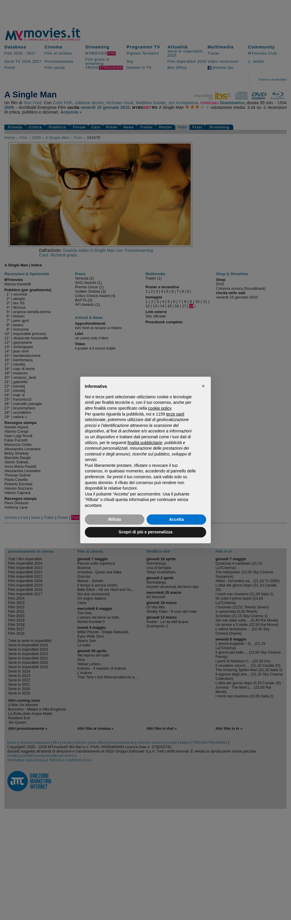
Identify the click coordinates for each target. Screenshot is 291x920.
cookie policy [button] (159, 408)
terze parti (175, 414)
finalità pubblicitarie (144, 442)
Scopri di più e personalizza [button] (145, 532)
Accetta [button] (176, 519)
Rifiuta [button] (114, 519)
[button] (203, 386)
